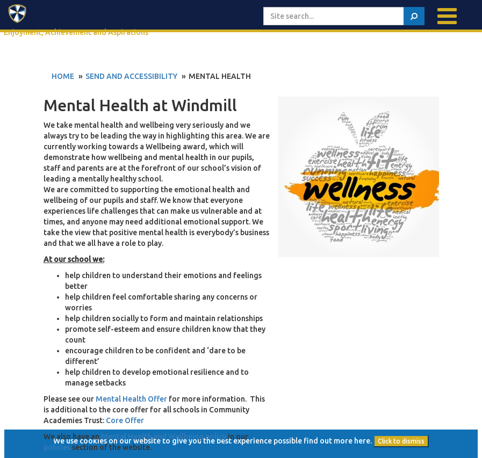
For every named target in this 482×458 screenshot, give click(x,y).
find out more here (337, 441)
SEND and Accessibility (131, 76)
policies (57, 447)
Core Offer (125, 420)
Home (63, 76)
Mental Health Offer (131, 399)
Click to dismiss (401, 441)
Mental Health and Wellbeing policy (163, 436)
